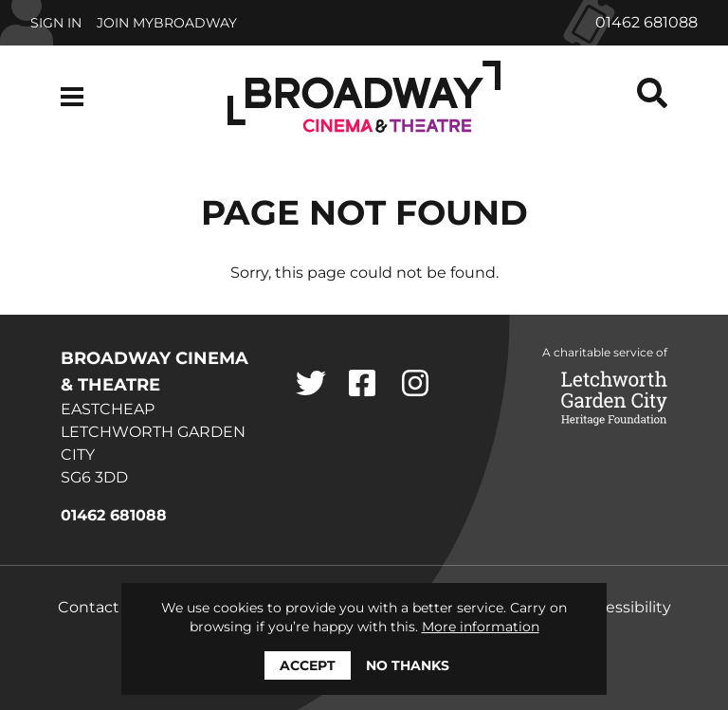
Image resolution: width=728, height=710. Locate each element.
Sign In (56, 22)
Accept (308, 665)
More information (480, 626)
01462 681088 (646, 22)
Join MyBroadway (167, 22)
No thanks (407, 665)
